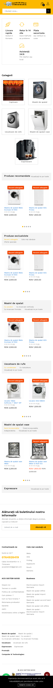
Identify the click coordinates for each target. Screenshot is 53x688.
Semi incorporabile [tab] (11, 428)
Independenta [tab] (9, 431)
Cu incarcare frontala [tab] (12, 309)
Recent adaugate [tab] (11, 239)
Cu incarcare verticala (10, 639)
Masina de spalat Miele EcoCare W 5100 (13, 209)
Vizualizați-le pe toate (40, 176)
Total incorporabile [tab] (30, 428)
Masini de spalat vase (10, 636)
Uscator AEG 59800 (37, 401)
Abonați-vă (41, 527)
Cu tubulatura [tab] (25, 367)
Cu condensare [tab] (10, 367)
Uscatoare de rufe (20, 643)
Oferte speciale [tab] (10, 242)
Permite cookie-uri (26, 685)
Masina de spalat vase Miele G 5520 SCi (38, 462)
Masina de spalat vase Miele (13, 462)
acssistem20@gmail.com (12, 567)
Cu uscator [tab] (8, 307)
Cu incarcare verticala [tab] (25, 307)
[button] (22, 226)
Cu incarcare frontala (29, 639)
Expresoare (18, 647)
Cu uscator (25, 636)
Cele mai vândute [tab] (28, 239)
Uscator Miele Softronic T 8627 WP (12, 402)
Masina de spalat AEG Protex (37, 209)
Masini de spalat (24, 633)
